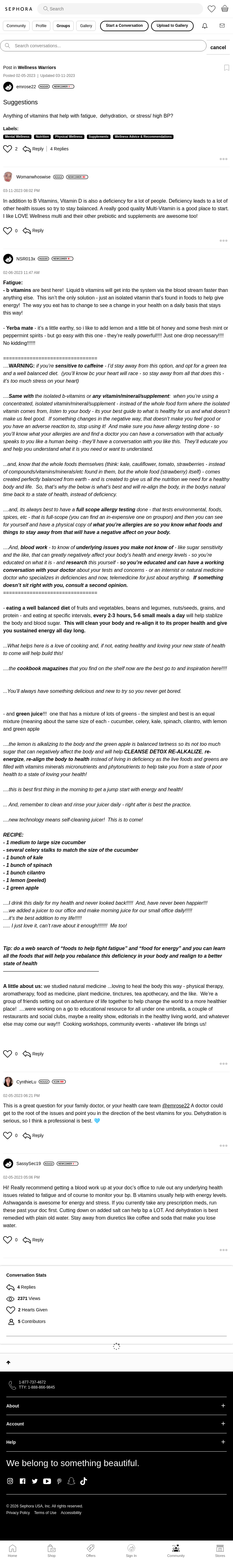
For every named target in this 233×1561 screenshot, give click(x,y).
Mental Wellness (17, 136)
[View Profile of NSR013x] (32, 259)
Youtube (47, 1481)
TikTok (84, 1481)
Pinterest (59, 1481)
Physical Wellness (68, 136)
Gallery (86, 26)
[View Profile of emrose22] (33, 87)
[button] (8, 149)
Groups (63, 26)
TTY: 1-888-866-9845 (37, 1387)
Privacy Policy (18, 1513)
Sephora (18, 9)
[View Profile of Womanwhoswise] (40, 177)
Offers (90, 1556)
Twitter (35, 1481)
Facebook (22, 1481)
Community (176, 1556)
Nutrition (42, 136)
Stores (220, 1556)
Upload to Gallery (172, 25)
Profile (41, 26)
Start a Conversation (124, 25)
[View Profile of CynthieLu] (32, 1082)
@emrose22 (176, 1105)
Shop (52, 1556)
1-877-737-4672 (32, 1382)
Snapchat (71, 1481)
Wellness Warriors (37, 67)
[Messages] (222, 26)
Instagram (10, 1481)
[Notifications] (205, 26)
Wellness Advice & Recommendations (143, 136)
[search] (120, 9)
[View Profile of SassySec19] (35, 1163)
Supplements (99, 136)
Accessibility (71, 1513)
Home (12, 1556)
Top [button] (8, 1362)
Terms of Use (45, 1513)
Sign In (131, 1551)
